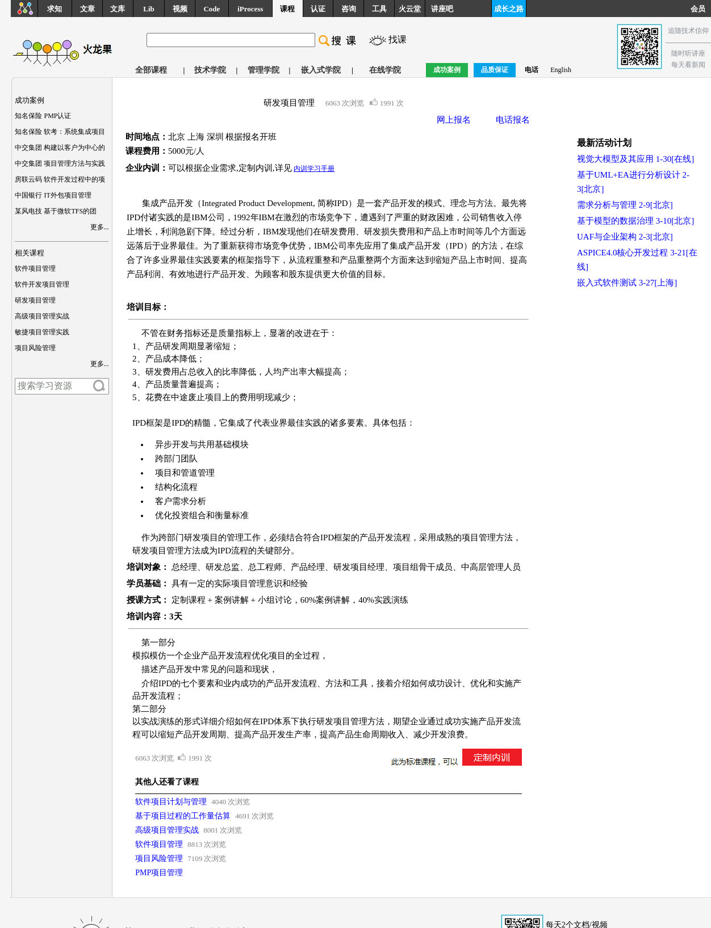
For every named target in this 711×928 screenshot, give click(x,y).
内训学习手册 (314, 169)
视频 (180, 9)
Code (211, 9)
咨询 (348, 9)
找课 (397, 39)
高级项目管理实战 (42, 316)
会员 (701, 9)
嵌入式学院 (321, 70)
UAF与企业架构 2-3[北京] (625, 236)
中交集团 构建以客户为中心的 (60, 148)
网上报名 (454, 119)
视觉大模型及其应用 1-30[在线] (635, 158)
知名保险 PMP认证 (43, 116)
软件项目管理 (35, 268)
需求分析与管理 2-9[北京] (625, 204)
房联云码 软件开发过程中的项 (60, 179)
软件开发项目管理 (42, 284)
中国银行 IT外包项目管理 (53, 195)
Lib (148, 9)
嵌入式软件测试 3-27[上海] (627, 282)
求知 (54, 9)
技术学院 (210, 70)
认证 (318, 9)
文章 (87, 9)
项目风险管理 (35, 348)
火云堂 (410, 9)
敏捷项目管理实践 (42, 332)
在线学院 (385, 70)
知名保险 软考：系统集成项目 (60, 132)
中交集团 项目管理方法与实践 (60, 163)
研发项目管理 (35, 300)
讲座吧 (442, 9)
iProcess (250, 9)
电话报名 (513, 119)
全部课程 (151, 70)
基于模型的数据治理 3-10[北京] (635, 220)
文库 (117, 9)
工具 (379, 9)
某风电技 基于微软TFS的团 (56, 211)
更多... (99, 227)
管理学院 (263, 70)
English (560, 70)
